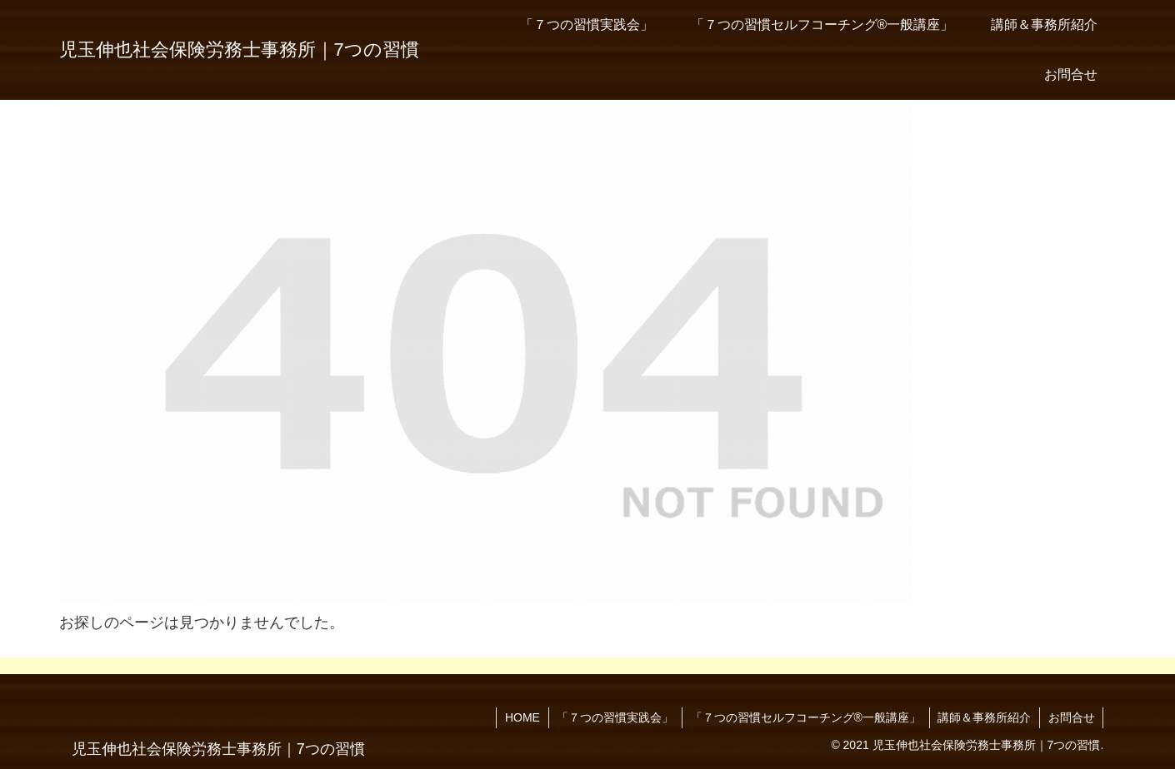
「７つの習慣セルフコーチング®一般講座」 (804, 717)
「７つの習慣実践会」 (613, 717)
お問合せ (1071, 717)
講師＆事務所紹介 (983, 717)
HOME (520, 717)
